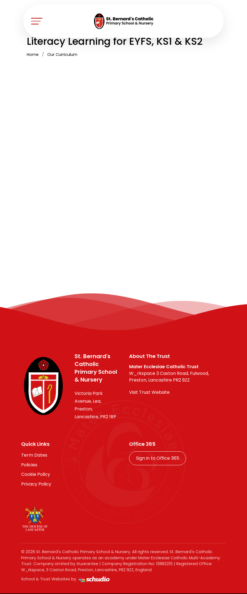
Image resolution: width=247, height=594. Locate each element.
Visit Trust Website (149, 392)
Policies (29, 465)
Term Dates (34, 455)
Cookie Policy (35, 474)
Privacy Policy (36, 484)
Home (33, 54)
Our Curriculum (62, 54)
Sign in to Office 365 (157, 458)
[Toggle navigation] (37, 21)
